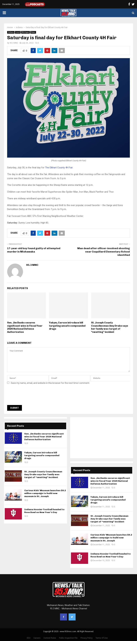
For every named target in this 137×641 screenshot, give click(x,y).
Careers (36, 638)
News (33, 32)
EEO (28, 638)
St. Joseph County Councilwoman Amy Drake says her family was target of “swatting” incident (109, 327)
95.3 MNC (14, 43)
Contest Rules (49, 638)
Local (18, 32)
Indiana (11, 32)
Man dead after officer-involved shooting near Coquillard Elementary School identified (103, 252)
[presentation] (31, 395)
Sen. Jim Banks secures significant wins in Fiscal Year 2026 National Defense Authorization (24, 327)
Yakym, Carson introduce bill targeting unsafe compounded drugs (67, 325)
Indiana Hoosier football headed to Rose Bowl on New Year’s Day (44, 511)
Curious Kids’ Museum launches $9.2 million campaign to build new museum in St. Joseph (45, 493)
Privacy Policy (86, 638)
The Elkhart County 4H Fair (59, 167)
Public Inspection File (68, 638)
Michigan (25, 32)
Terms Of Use (102, 638)
